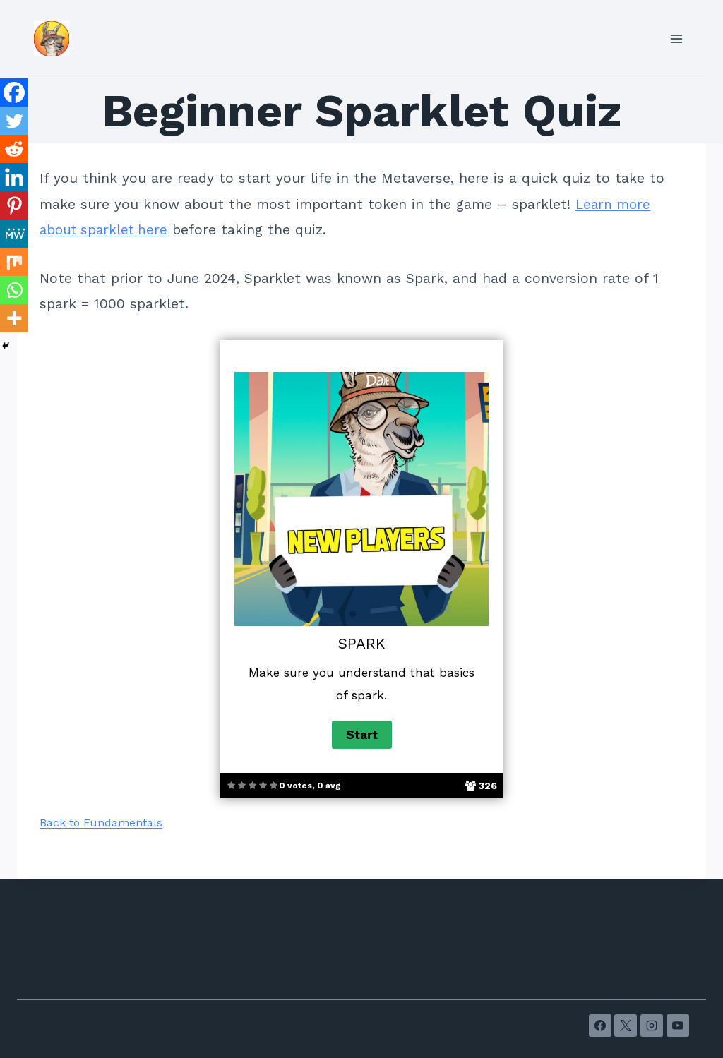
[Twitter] (14, 121)
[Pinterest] (14, 205)
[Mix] (14, 262)
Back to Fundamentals (101, 822)
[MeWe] (14, 234)
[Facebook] (14, 92)
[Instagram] (651, 1025)
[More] (14, 318)
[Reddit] (14, 149)
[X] (625, 1025)
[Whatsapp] (14, 290)
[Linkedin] (14, 177)
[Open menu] (676, 38)
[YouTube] (678, 1025)
